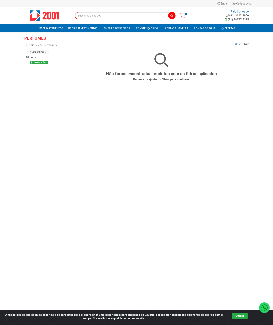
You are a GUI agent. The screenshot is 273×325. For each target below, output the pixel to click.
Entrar (222, 3)
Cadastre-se (241, 3)
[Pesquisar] (172, 15)
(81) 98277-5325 (237, 19)
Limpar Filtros (38, 52)
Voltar (242, 44)
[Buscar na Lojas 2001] (121, 15)
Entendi (239, 315)
